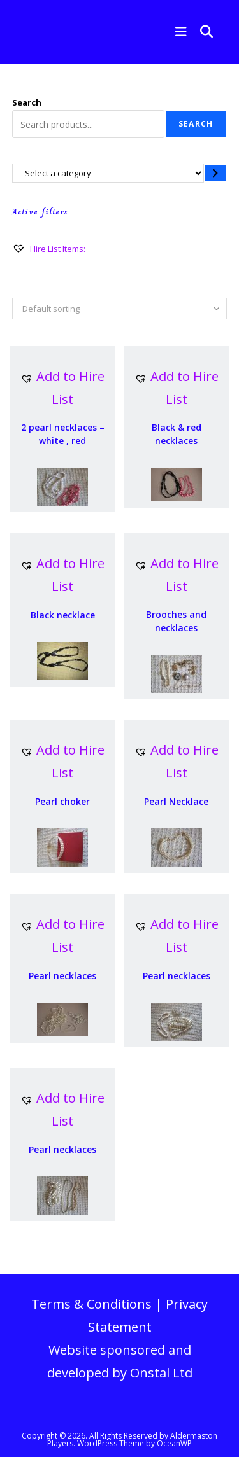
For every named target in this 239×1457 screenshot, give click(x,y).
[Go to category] (216, 173)
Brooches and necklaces (176, 621)
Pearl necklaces (62, 976)
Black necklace (63, 615)
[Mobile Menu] (178, 31)
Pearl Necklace (176, 801)
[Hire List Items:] (48, 248)
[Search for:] (202, 31)
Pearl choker (62, 801)
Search (26, 102)
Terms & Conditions (91, 1304)
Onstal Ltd (161, 1372)
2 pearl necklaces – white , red (63, 434)
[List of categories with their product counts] (108, 173)
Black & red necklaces (176, 434)
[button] (62, 388)
